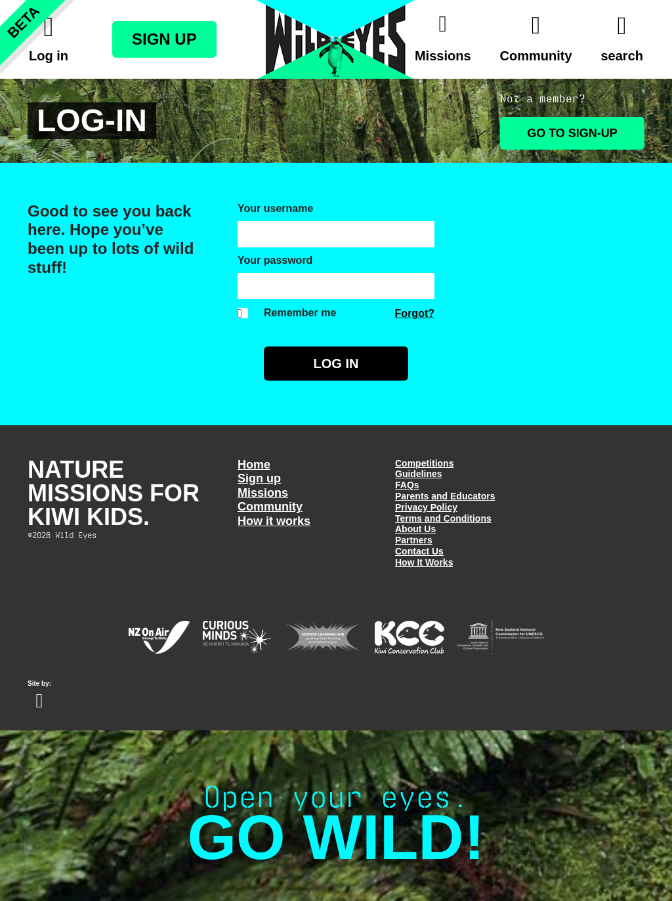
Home (254, 464)
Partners (413, 540)
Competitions (424, 463)
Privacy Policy (426, 507)
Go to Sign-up (572, 133)
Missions (263, 492)
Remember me (300, 312)
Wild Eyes (336, 39)
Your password (275, 260)
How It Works (424, 562)
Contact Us (419, 551)
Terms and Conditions (443, 518)
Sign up (259, 478)
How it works (274, 521)
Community (270, 506)
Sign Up (164, 39)
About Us (415, 529)
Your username (275, 208)
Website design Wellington (39, 701)
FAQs (407, 485)
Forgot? (414, 313)
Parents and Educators (445, 496)
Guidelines (418, 474)
